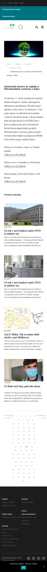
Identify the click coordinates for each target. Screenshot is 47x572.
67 (32, 466)
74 (18, 473)
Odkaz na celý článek (15, 154)
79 (18, 477)
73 (13, 473)
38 (18, 443)
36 (34, 439)
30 (29, 435)
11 (33, 420)
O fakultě (27, 64)
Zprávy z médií (14, 68)
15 (28, 424)
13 (18, 424)
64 (16, 466)
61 (21, 462)
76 (29, 473)
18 (18, 428)
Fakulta (17, 64)
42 (16, 447)
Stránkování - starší (41, 416)
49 (32, 450)
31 (34, 435)
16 (34, 424)
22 (13, 431)
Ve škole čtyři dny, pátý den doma (22, 386)
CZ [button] (4, 3)
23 (18, 431)
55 (13, 458)
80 (24, 477)
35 (29, 439)
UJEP (22, 3)
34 (24, 439)
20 (29, 428)
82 (34, 477)
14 (23, 424)
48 (26, 450)
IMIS (16, 3)
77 (34, 473)
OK (23, 567)
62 (26, 462)
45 (32, 447)
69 (19, 470)
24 (24, 431)
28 (18, 435)
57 (24, 458)
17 (13, 428)
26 (34, 431)
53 (29, 454)
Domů (9, 64)
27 (13, 435)
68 (13, 470)
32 (13, 439)
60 (16, 462)
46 (16, 450)
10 (28, 420)
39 (24, 443)
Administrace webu (9, 558)
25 (29, 431)
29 (24, 435)
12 (13, 424)
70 (24, 470)
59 (34, 458)
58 (29, 458)
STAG (10, 3)
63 (32, 462)
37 (13, 443)
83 (24, 481)
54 (34, 454)
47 (21, 450)
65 (21, 466)
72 (34, 470)
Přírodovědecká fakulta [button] (24, 9)
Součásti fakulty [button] (24, 16)
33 (18, 439)
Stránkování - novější (9, 416)
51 (18, 454)
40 (29, 443)
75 (24, 473)
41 (34, 443)
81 (29, 477)
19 (23, 428)
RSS (20, 558)
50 (13, 454)
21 (34, 428)
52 (23, 454)
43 (21, 447)
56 (18, 458)
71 (29, 470)
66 (26, 466)
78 (13, 477)
